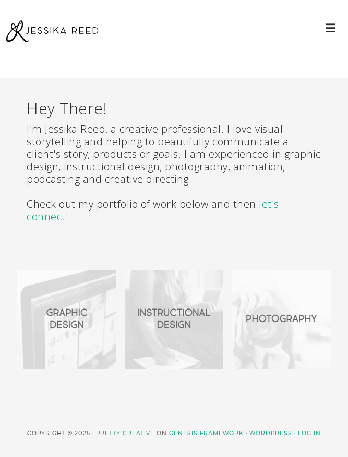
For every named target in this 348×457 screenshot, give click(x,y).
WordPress (270, 433)
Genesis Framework (206, 433)
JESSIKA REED (52, 42)
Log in (309, 433)
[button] (331, 27)
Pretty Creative (125, 433)
